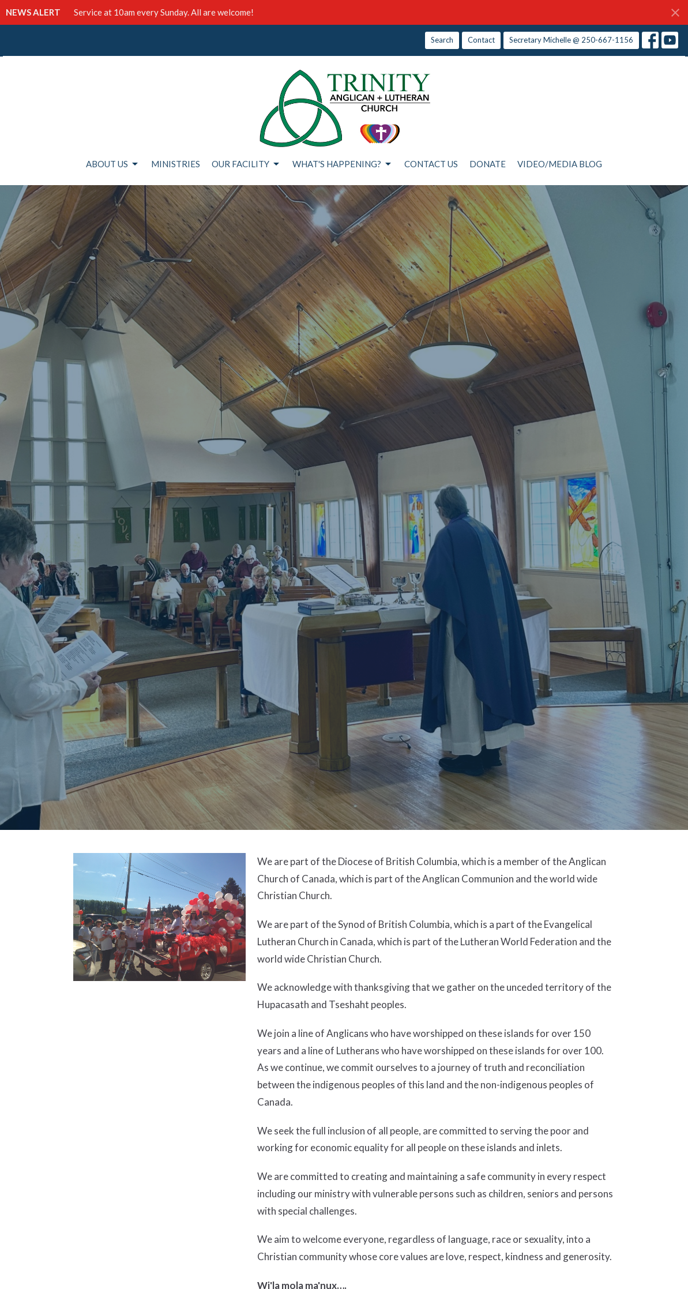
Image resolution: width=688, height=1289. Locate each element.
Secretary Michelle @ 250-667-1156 (571, 39)
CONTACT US (431, 164)
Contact (481, 39)
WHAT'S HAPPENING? (342, 164)
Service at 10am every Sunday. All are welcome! (164, 12)
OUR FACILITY (246, 164)
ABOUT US (113, 164)
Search (442, 39)
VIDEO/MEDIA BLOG (559, 164)
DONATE (487, 164)
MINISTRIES (175, 164)
